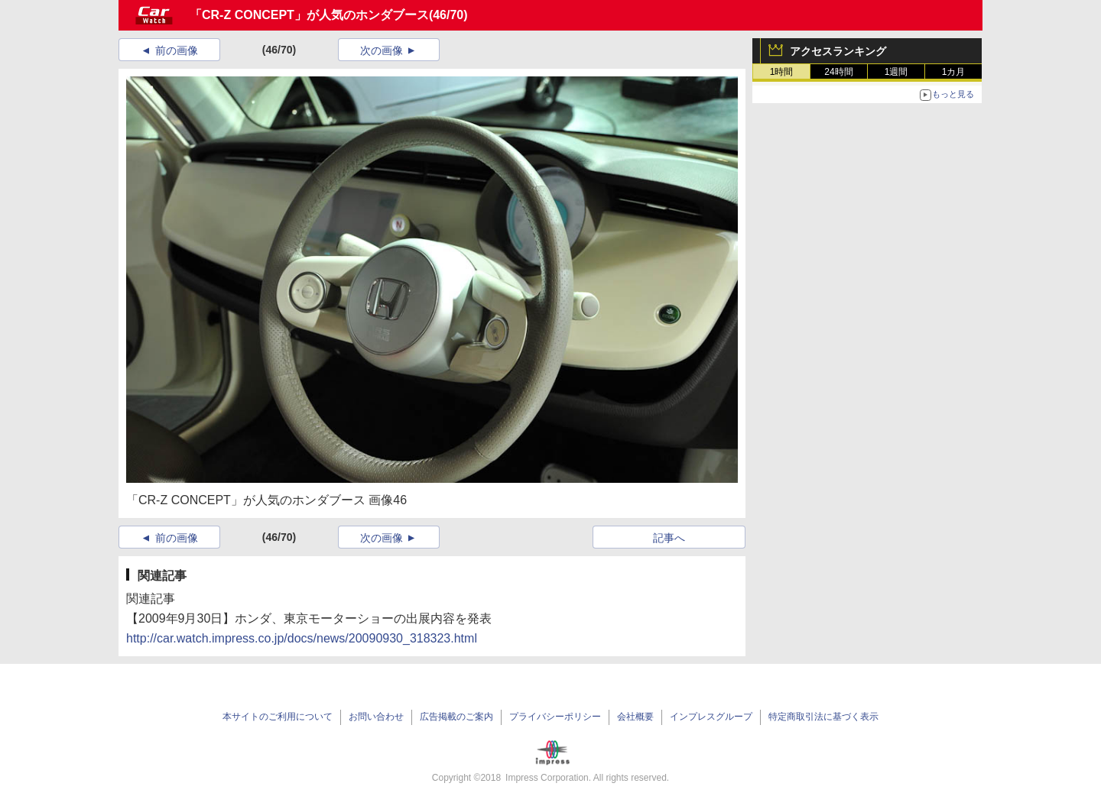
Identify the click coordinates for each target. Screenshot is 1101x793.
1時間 (782, 71)
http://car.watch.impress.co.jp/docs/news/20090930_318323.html (301, 638)
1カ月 (954, 71)
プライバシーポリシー (555, 716)
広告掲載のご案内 (456, 716)
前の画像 (176, 50)
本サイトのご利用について (277, 716)
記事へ (669, 538)
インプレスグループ (711, 716)
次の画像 (381, 50)
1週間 (896, 71)
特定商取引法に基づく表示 (823, 716)
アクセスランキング (838, 51)
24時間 (838, 71)
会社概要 (635, 716)
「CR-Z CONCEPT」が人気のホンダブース (309, 14)
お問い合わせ (376, 716)
